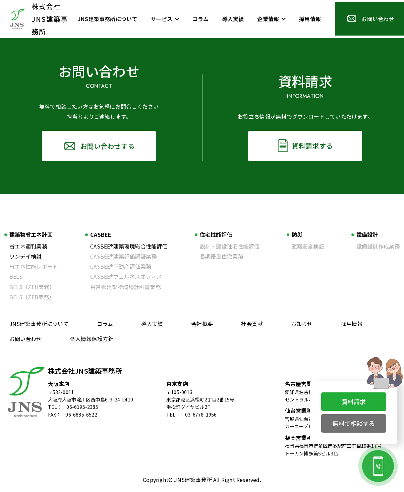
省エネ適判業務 (28, 246)
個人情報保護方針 (92, 339)
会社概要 (202, 324)
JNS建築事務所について (39, 324)
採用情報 (352, 324)
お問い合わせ (25, 339)
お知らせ (302, 324)
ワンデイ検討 (25, 256)
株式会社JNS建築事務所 (85, 371)
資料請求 (354, 401)
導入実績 (152, 324)
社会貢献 (252, 324)
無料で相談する (353, 423)
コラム (105, 324)
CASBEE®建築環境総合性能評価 (128, 246)
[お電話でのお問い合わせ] (378, 466)
